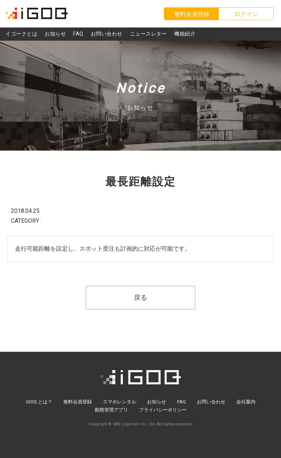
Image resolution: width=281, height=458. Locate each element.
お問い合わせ (211, 402)
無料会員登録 (77, 402)
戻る (140, 297)
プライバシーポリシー (163, 410)
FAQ (181, 402)
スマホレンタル (119, 402)
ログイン (246, 14)
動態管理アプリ (111, 410)
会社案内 (245, 402)
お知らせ (156, 402)
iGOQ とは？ (39, 402)
